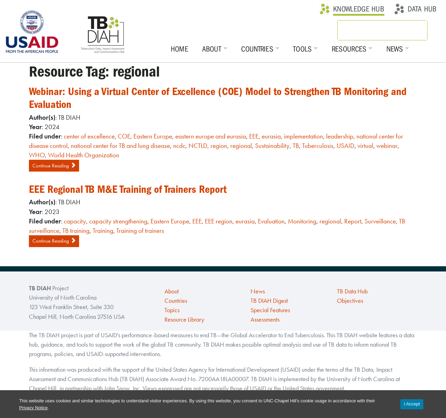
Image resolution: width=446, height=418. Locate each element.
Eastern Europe (152, 136)
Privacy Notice (33, 407)
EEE (254, 136)
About (212, 49)
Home (179, 49)
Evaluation (271, 221)
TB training (76, 230)
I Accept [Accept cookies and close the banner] (412, 404)
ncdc (179, 145)
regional (241, 145)
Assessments (265, 319)
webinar (387, 145)
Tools (302, 49)
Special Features (270, 310)
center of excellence (89, 136)
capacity (75, 221)
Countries (257, 49)
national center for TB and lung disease (120, 145)
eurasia (271, 136)
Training (103, 230)
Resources (349, 49)
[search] (373, 30)
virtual (365, 145)
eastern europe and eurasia (210, 136)
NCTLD (198, 145)
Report (352, 221)
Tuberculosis (317, 145)
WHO (37, 155)
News (394, 49)
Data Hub (422, 9)
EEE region (218, 221)
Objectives (350, 301)
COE (124, 136)
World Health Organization (83, 155)
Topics (171, 310)
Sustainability (272, 145)
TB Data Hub (352, 291)
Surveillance (380, 221)
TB (296, 145)
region (218, 145)
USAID (345, 145)
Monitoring (302, 221)
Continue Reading (54, 165)
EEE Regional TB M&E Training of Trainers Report (127, 189)
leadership (339, 136)
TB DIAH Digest (269, 301)
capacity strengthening (118, 221)
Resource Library (184, 319)
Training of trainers (140, 230)
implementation (303, 136)
